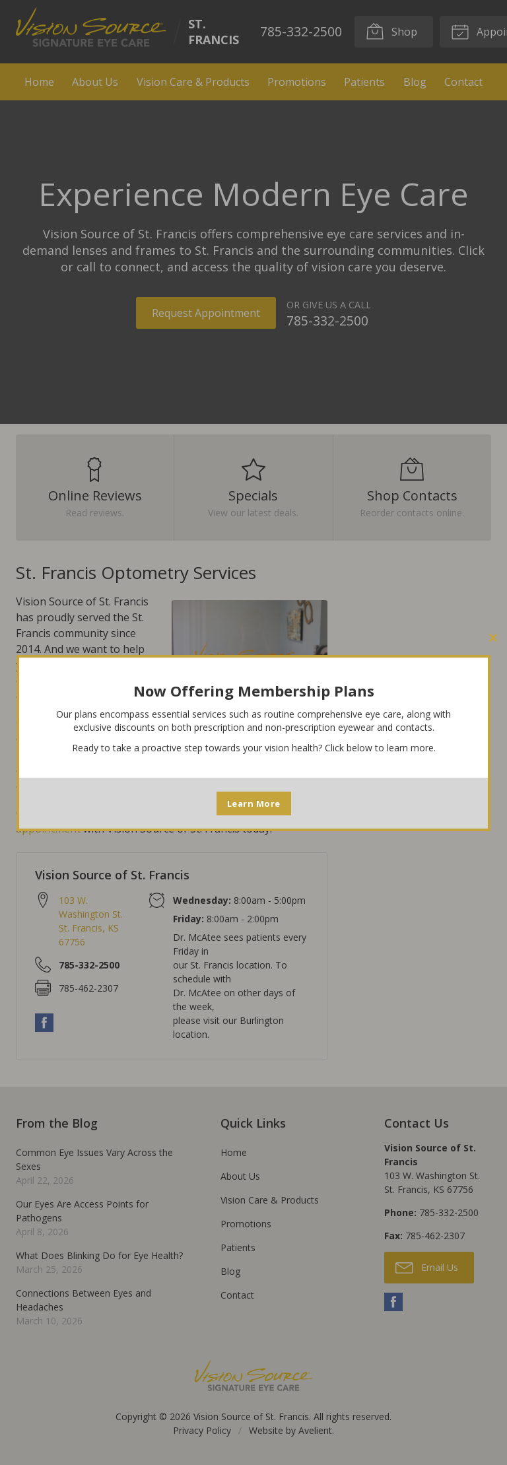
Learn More (254, 803)
